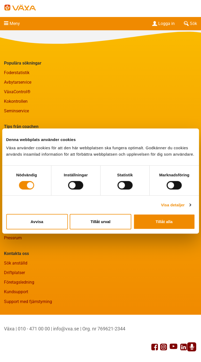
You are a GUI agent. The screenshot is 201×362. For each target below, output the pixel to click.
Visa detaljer (173, 204)
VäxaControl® (17, 91)
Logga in (163, 23)
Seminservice (16, 110)
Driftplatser (14, 272)
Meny (15, 23)
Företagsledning (19, 282)
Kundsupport (16, 291)
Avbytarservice (17, 82)
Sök (190, 23)
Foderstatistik (16, 72)
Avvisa (37, 221)
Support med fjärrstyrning (28, 301)
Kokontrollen (16, 101)
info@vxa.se (66, 328)
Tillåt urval (100, 221)
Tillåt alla (164, 221)
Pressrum (13, 237)
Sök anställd (15, 263)
